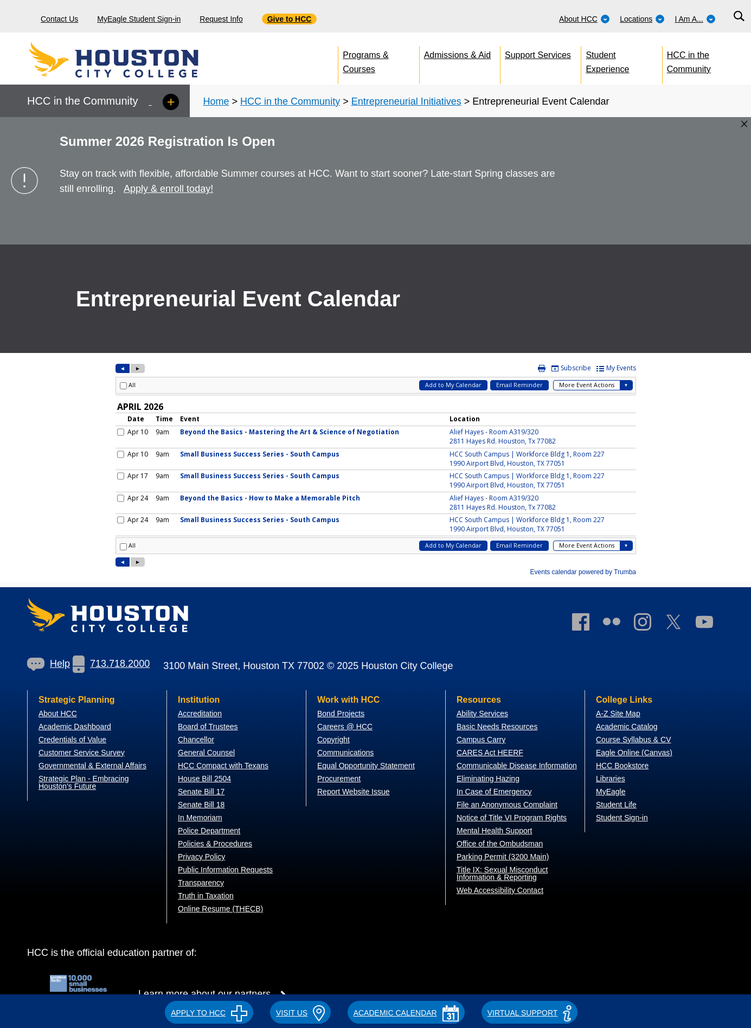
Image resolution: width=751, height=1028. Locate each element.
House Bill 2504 (204, 778)
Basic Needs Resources (497, 726)
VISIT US (300, 1012)
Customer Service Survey (81, 752)
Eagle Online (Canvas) (634, 752)
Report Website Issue (353, 791)
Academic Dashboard (74, 726)
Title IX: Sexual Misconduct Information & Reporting (502, 873)
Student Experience (607, 59)
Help (48, 663)
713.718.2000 (111, 663)
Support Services (538, 55)
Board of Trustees (208, 726)
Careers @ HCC (345, 726)
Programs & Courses (365, 59)
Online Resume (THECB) (220, 908)
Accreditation (200, 713)
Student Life (616, 804)
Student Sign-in (622, 817)
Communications (345, 752)
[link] (648, 624)
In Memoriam (200, 817)
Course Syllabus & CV (633, 739)
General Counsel (206, 752)
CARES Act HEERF (490, 752)
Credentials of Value (72, 739)
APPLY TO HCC (209, 1012)
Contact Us (59, 19)
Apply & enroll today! (168, 188)
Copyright (333, 739)
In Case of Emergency (494, 791)
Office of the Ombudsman (500, 843)
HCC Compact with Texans (223, 765)
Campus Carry (481, 739)
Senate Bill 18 (201, 804)
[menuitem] (584, 16)
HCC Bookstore (622, 765)
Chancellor (196, 739)
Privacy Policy (201, 856)
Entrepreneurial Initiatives (406, 101)
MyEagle (610, 791)
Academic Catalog (627, 726)
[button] (209, 1011)
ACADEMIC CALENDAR (406, 1012)
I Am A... (695, 19)
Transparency (201, 882)
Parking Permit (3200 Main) (503, 856)
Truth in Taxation (206, 895)
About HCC (584, 19)
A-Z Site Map (618, 713)
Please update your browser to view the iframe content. (375, 470)
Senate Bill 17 (201, 791)
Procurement (339, 778)
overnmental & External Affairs (95, 765)
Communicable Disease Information (517, 765)
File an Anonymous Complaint (507, 804)
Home (216, 101)
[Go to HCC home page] (138, 60)
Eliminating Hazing (488, 778)
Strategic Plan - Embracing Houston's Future (83, 782)
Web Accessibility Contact (500, 890)
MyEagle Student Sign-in (139, 19)
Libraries (610, 778)
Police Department (209, 830)
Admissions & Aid (457, 55)
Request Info (221, 19)
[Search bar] (739, 16)
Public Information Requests (225, 869)
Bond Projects (340, 713)
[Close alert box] (744, 124)
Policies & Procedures (215, 843)
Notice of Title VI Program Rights (512, 817)
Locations (642, 19)
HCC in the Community (689, 59)
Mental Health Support (494, 830)
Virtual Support (529, 1012)
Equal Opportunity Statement (366, 765)
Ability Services (482, 713)
